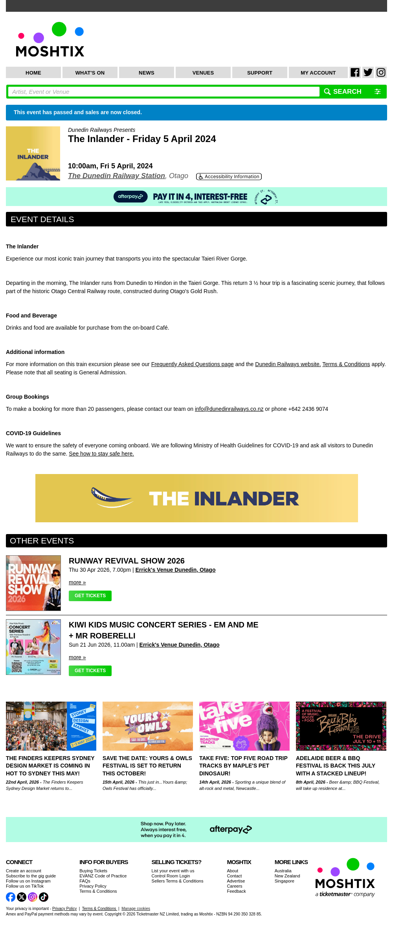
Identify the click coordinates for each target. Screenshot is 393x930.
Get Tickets (90, 595)
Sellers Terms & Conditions (178, 881)
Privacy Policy (92, 886)
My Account (318, 73)
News (146, 73)
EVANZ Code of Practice (103, 875)
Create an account (23, 870)
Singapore (284, 881)
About (232, 870)
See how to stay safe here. (101, 453)
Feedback (236, 891)
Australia (283, 870)
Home (33, 73)
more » (77, 582)
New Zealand (287, 875)
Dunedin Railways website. (288, 364)
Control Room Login (171, 875)
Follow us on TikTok (25, 886)
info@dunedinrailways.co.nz (229, 409)
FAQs (84, 881)
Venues (203, 73)
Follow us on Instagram (28, 881)
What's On (90, 73)
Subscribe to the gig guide (31, 875)
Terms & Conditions (346, 364)
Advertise (236, 881)
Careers (234, 886)
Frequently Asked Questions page (192, 364)
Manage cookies (135, 908)
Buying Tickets (93, 870)
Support (259, 73)
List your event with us (173, 870)
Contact (234, 875)
